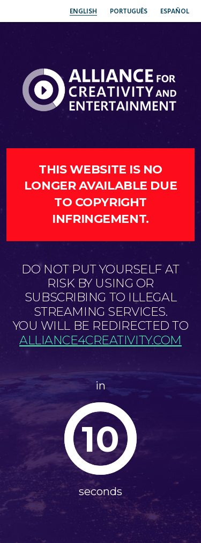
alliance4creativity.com (100, 340)
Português (128, 11)
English (83, 11)
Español (174, 11)
